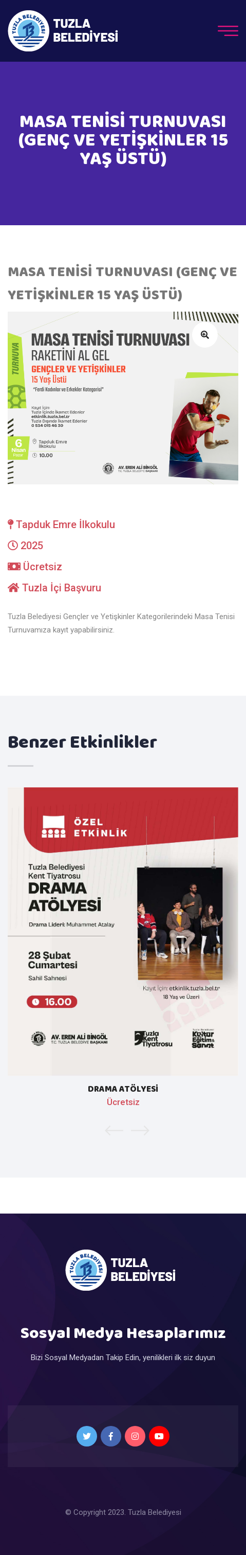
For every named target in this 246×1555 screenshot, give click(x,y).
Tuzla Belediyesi (154, 1512)
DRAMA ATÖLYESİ (123, 1089)
